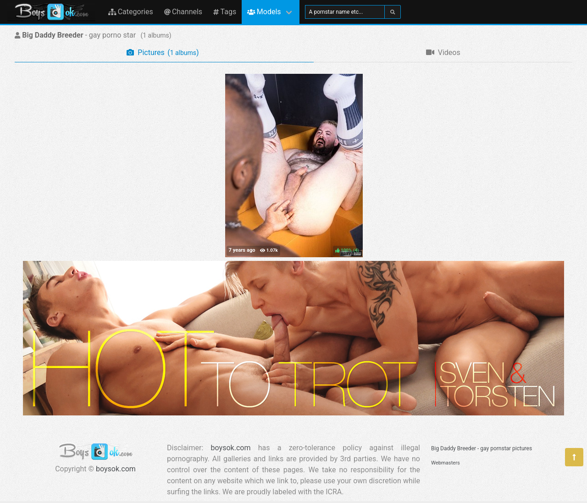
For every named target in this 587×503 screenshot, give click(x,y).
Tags (224, 11)
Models (264, 11)
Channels (183, 11)
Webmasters (445, 463)
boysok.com (116, 468)
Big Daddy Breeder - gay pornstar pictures (481, 448)
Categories (130, 11)
